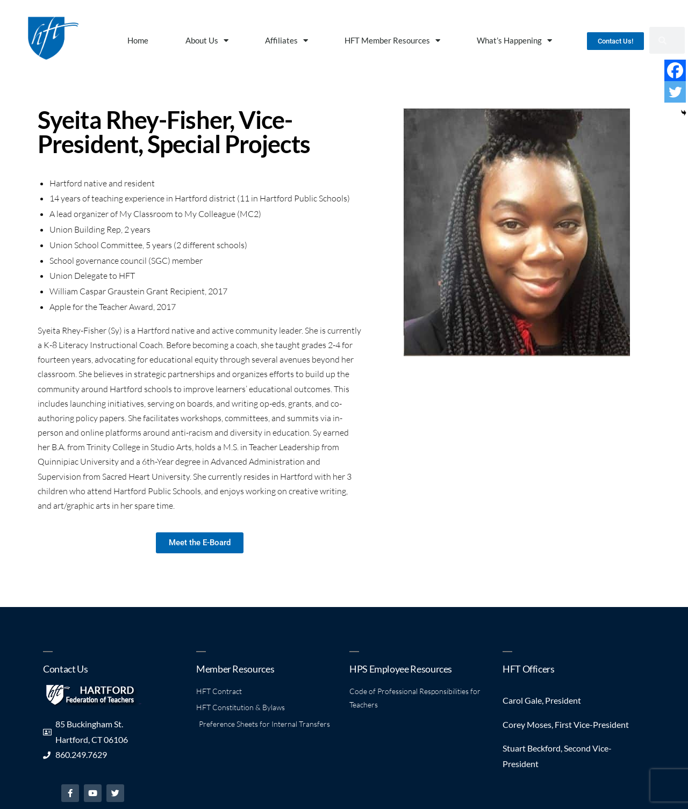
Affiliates (286, 40)
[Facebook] (675, 70)
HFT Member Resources (392, 40)
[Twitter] (675, 92)
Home (137, 40)
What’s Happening (514, 40)
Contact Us (65, 669)
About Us (206, 40)
